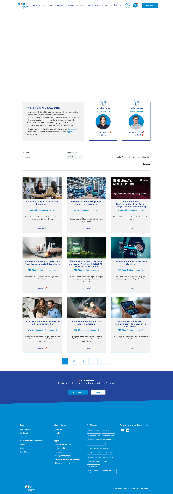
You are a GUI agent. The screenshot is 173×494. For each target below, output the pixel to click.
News (22, 448)
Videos (22, 444)
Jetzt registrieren (77, 392)
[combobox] (42, 157)
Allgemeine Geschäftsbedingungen (67, 459)
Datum (146, 164)
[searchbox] (41, 157)
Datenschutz (58, 452)
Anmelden (149, 6)
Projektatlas (25, 452)
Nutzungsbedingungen (62, 455)
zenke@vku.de (102, 135)
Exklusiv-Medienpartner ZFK (65, 463)
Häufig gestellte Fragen (62, 444)
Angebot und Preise (61, 448)
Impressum (58, 429)
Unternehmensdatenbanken (31, 440)
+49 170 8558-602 (102, 132)
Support (70, 132)
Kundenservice (73, 129)
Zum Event (42, 228)
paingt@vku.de (135, 135)
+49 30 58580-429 (135, 132)
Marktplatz (24, 433)
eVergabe (23, 437)
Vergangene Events (141, 157)
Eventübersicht (26, 429)
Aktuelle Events (121, 157)
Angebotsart (72, 152)
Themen (26, 152)
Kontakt (98, 392)
